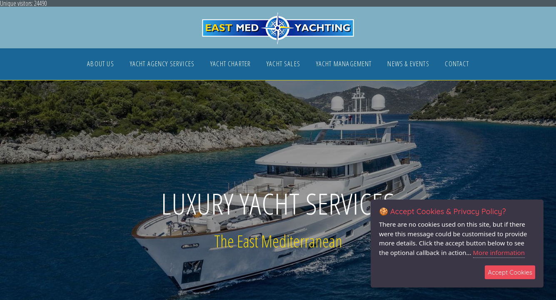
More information (499, 252)
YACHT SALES (283, 64)
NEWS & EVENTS (408, 64)
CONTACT (457, 64)
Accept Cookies (510, 272)
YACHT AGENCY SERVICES (162, 64)
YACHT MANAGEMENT (344, 64)
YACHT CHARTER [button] (230, 64)
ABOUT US (100, 64)
